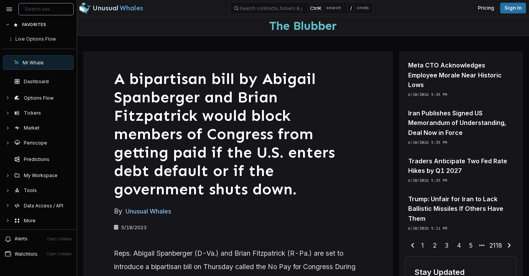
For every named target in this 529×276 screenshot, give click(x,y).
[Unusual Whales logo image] (111, 8)
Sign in (513, 8)
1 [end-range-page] (422, 245)
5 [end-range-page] (471, 245)
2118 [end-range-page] (495, 245)
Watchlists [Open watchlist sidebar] (38, 253)
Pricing (486, 8)
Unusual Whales (148, 211)
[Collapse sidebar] (9, 9)
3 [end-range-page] (446, 245)
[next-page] (509, 246)
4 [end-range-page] (459, 245)
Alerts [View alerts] (38, 239)
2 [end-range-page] (435, 245)
